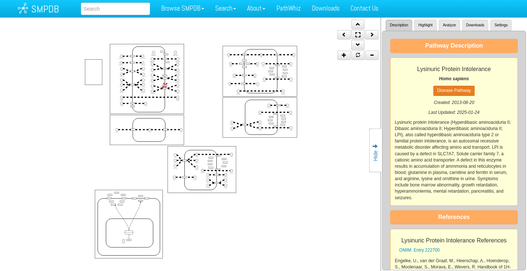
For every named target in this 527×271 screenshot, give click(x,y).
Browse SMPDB (182, 8)
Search (225, 8)
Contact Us (364, 8)
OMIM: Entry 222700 (419, 250)
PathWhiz (288, 8)
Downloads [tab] (475, 25)
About (256, 8)
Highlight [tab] (425, 25)
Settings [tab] (501, 25)
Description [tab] (399, 25)
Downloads (326, 8)
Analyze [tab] (449, 25)
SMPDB (45, 9)
